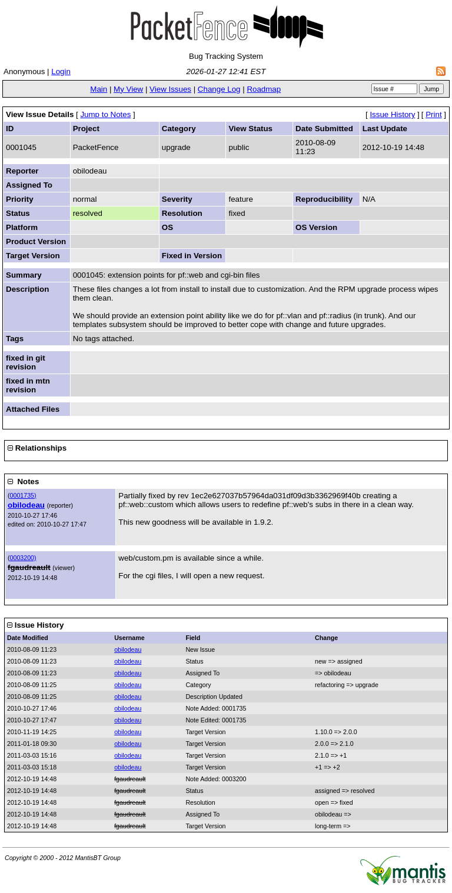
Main (98, 89)
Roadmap (264, 89)
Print (433, 114)
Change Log (219, 89)
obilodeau (26, 505)
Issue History (392, 114)
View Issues (170, 89)
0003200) (23, 557)
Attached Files (32, 409)
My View (128, 89)
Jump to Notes (105, 114)
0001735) (23, 495)
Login (61, 71)
